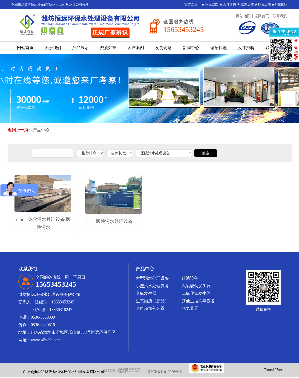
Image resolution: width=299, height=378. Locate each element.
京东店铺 (247, 4)
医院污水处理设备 (114, 221)
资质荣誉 (108, 47)
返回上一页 (18, 130)
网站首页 (25, 47)
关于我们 (53, 47)
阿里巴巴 (211, 4)
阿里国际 (281, 4)
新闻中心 (191, 47)
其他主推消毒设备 (198, 301)
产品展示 (80, 47)
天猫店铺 (229, 4)
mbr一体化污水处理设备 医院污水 (43, 223)
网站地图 (243, 16)
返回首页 (261, 16)
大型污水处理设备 (152, 278)
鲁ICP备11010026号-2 (164, 372)
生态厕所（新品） (152, 301)
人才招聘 (246, 47)
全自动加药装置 (150, 308)
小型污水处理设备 (152, 286)
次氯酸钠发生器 (196, 286)
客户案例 (135, 47)
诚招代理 (218, 47)
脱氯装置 (190, 308)
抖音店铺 (264, 4)
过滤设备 (190, 278)
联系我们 (280, 16)
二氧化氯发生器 (196, 293)
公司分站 (82, 4)
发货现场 (163, 47)
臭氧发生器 (146, 293)
